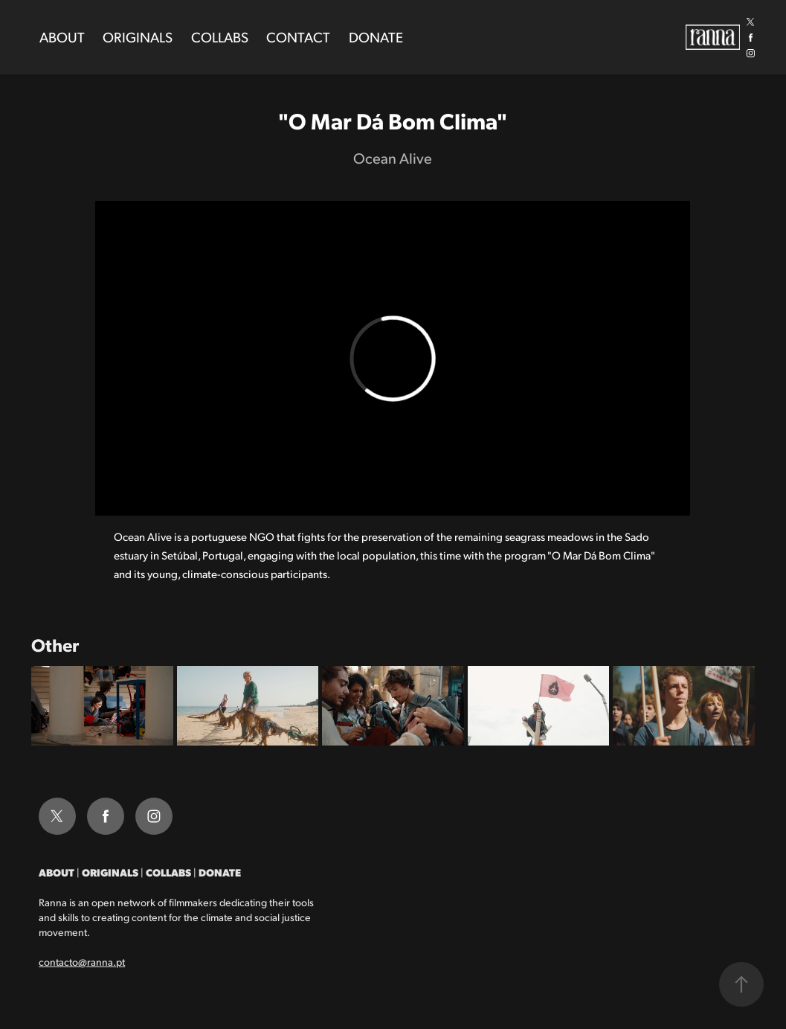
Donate (376, 36)
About (62, 36)
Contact (298, 36)
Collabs (219, 36)
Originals (138, 36)
